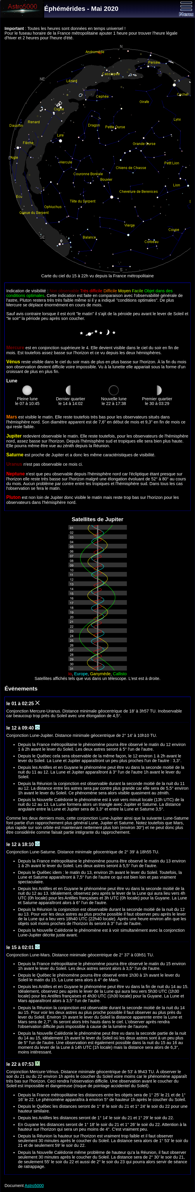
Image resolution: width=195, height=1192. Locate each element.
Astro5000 (34, 1185)
